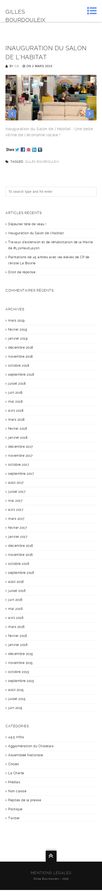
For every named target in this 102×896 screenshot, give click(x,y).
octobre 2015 (18, 672)
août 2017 (16, 483)
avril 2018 (15, 411)
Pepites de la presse (24, 800)
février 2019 (17, 329)
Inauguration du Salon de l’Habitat (36, 233)
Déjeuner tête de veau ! (27, 224)
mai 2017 (15, 501)
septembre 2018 (21, 374)
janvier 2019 (17, 338)
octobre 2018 (18, 365)
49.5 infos (16, 737)
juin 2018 (15, 392)
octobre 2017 (18, 465)
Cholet (13, 764)
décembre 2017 (20, 447)
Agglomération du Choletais (31, 746)
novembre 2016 (20, 555)
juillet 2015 (17, 699)
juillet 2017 (17, 492)
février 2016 (17, 636)
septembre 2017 (21, 474)
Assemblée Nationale (25, 755)
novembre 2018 (20, 356)
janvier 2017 (17, 537)
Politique (15, 809)
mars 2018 (16, 420)
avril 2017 (15, 510)
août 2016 (16, 582)
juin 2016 (15, 600)
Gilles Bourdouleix (42, 162)
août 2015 (16, 690)
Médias (14, 782)
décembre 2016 (20, 546)
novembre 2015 (20, 663)
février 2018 (17, 429)
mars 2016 (16, 627)
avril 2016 (15, 618)
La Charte (16, 773)
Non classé (17, 791)
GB (16, 66)
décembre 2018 (20, 347)
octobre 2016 (18, 564)
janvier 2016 (17, 645)
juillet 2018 (17, 383)
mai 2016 (15, 609)
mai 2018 (15, 402)
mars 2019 (16, 320)
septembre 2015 (21, 681)
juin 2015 (15, 708)
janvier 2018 (17, 438)
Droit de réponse (21, 272)
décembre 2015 (20, 654)
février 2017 (17, 528)
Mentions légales (51, 873)
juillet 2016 (17, 591)
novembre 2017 (20, 456)
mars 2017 (16, 519)
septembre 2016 (21, 573)
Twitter (14, 818)
